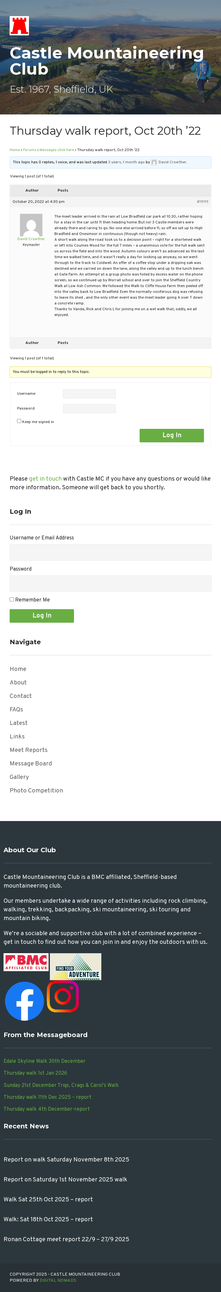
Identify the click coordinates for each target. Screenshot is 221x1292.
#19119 (202, 201)
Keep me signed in (38, 422)
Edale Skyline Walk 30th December (45, 1061)
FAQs (16, 710)
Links (17, 737)
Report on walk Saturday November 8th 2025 (66, 1160)
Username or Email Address (42, 538)
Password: (26, 408)
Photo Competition (36, 791)
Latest (19, 723)
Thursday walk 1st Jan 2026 (35, 1073)
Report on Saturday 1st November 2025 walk (65, 1180)
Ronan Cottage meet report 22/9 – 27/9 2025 (66, 1239)
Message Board (31, 764)
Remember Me (32, 600)
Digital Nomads (58, 1280)
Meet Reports (29, 750)
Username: (26, 393)
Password (21, 569)
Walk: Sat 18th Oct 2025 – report (48, 1220)
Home (15, 150)
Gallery (19, 777)
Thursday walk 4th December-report (47, 1109)
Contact (21, 696)
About (18, 683)
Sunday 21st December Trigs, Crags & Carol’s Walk (61, 1085)
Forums (29, 150)
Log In (171, 435)
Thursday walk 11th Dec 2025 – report (47, 1097)
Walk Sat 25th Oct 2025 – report (48, 1200)
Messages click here (57, 150)
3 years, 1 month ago (126, 162)
